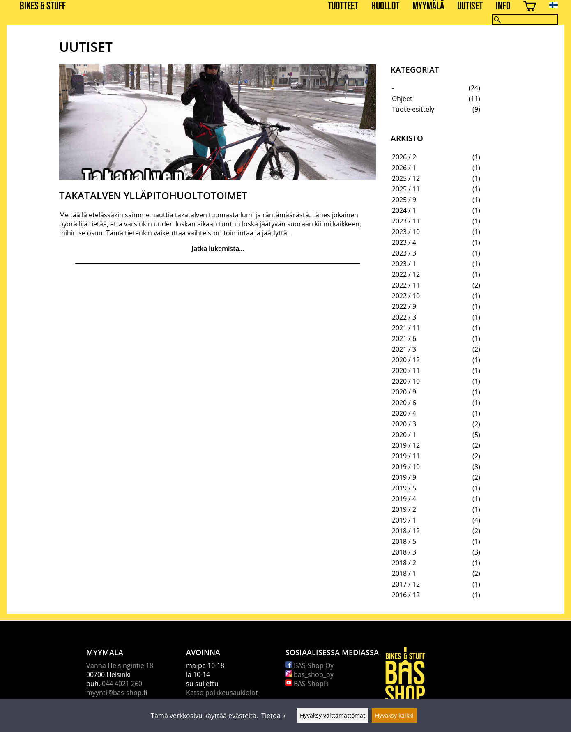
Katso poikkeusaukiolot (222, 692)
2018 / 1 (404, 573)
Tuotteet (343, 6)
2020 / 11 (406, 370)
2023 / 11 (406, 221)
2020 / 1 (404, 434)
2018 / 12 (406, 530)
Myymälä (428, 6)
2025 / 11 (406, 188)
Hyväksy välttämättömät (332, 715)
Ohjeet (402, 98)
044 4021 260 (122, 683)
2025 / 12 (406, 178)
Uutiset (470, 6)
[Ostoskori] (529, 7)
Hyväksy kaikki (394, 715)
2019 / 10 (406, 466)
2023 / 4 (404, 242)
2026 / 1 (404, 167)
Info (503, 6)
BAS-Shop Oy (310, 665)
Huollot (385, 6)
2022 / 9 (404, 306)
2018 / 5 (404, 541)
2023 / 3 (404, 253)
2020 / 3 (404, 423)
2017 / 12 (406, 584)
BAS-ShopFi (307, 683)
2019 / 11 (406, 455)
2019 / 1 (404, 520)
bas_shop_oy (310, 674)
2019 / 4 (404, 498)
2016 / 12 (406, 594)
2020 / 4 (404, 413)
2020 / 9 (404, 391)
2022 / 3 (404, 317)
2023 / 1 (404, 263)
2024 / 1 (404, 210)
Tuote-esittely (413, 109)
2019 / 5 (404, 488)
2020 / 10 (406, 381)
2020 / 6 (404, 402)
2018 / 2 (404, 562)
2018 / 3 (404, 552)
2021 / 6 (404, 338)
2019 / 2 (404, 509)
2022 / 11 (406, 285)
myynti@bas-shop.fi (116, 692)
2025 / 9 (404, 199)
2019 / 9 (404, 477)
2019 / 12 (406, 445)
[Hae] (525, 19)
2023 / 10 (406, 231)
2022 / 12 (406, 274)
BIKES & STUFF (43, 6)
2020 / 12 (406, 359)
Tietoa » (273, 715)
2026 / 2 (404, 156)
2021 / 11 (406, 327)
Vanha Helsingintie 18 (119, 665)
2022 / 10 (406, 295)
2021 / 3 (404, 349)
